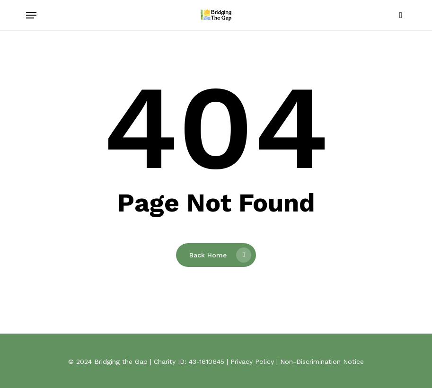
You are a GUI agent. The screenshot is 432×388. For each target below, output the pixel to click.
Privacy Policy (252, 361)
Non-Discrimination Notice (322, 361)
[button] (31, 15)
